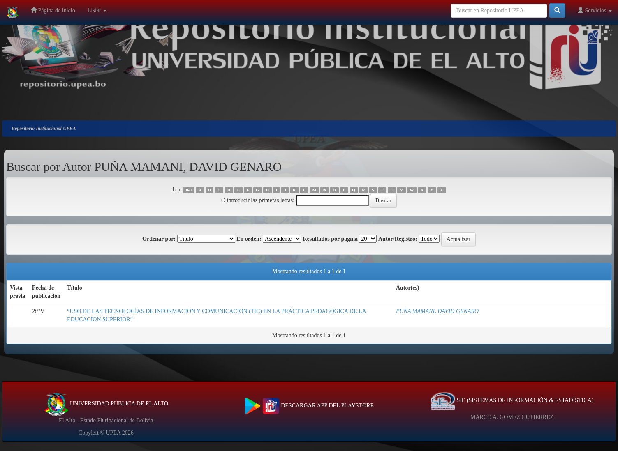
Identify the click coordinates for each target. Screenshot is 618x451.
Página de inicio (53, 10)
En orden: (248, 239)
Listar (97, 10)
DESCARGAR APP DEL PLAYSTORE (309, 406)
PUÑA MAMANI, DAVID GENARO (437, 311)
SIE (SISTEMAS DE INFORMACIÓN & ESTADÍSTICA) (512, 400)
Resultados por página (330, 239)
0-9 (189, 190)
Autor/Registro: (397, 239)
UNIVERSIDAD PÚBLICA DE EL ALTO (106, 403)
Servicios (595, 10)
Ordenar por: (159, 239)
